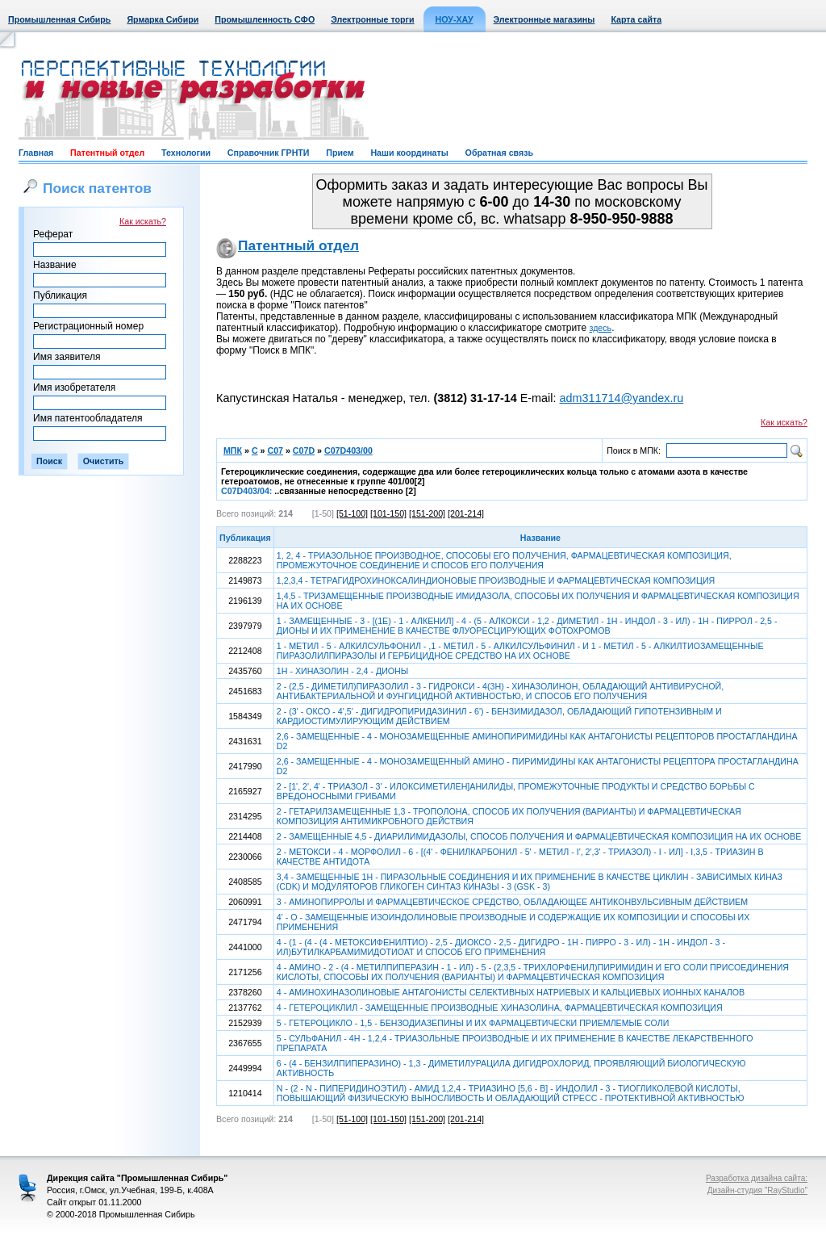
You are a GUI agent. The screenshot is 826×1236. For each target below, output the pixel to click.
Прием (339, 152)
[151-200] (427, 513)
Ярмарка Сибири (162, 19)
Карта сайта (636, 19)
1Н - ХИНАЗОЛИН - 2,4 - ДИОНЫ (342, 671)
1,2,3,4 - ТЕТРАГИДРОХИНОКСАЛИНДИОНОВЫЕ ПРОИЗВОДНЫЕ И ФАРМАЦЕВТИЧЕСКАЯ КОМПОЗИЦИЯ (496, 580)
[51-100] (352, 513)
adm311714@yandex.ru (621, 398)
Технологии (186, 152)
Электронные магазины (544, 19)
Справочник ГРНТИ (268, 152)
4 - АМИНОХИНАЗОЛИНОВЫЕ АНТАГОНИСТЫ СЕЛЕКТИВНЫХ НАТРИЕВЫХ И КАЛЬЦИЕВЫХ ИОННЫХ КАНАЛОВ (511, 992)
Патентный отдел (107, 152)
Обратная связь (499, 152)
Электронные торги (372, 19)
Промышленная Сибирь (59, 19)
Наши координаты (409, 152)
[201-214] (466, 513)
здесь (601, 328)
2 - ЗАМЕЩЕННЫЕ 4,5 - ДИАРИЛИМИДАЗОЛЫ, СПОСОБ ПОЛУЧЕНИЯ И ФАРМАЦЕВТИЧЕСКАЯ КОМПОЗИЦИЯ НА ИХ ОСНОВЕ (539, 836)
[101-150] (388, 513)
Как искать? (142, 221)
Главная (36, 152)
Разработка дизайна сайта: (756, 1178)
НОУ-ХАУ (454, 19)
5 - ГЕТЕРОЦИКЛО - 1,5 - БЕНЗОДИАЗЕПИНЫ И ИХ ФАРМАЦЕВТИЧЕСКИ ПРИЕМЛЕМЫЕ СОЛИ (473, 1023)
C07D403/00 (348, 450)
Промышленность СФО (265, 19)
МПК (232, 450)
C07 (275, 450)
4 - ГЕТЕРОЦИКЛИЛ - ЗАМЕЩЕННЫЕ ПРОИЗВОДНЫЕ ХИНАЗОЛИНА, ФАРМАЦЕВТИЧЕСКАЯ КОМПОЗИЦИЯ (500, 1007)
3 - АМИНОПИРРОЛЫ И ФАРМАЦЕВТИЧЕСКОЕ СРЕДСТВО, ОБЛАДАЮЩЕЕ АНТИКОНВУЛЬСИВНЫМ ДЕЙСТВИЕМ (512, 902)
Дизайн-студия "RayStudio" (757, 1190)
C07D (304, 450)
